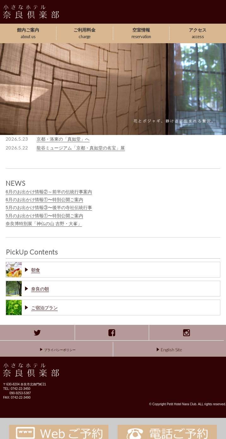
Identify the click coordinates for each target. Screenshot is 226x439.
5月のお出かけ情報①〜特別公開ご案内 (44, 215)
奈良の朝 (40, 288)
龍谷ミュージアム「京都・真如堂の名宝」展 (81, 147)
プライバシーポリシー (58, 350)
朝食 (35, 269)
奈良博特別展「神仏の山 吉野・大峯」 (44, 223)
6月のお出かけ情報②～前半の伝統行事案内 (49, 191)
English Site (169, 349)
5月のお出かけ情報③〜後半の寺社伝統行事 (49, 207)
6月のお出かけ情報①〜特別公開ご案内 (44, 199)
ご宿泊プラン (44, 307)
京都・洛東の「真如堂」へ (63, 139)
